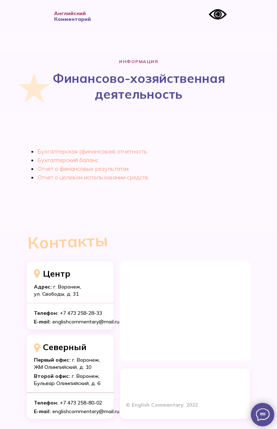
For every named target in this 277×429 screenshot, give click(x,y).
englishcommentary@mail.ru (85, 411)
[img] (38, 16)
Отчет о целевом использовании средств (93, 177)
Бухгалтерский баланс (68, 160)
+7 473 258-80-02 (81, 402)
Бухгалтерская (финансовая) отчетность (92, 151)
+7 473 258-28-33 (81, 313)
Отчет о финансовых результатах (83, 168)
